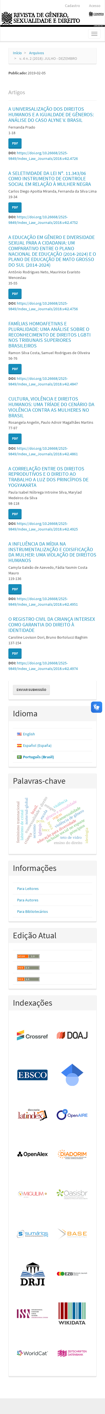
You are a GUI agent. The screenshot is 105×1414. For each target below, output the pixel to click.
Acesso (95, 5)
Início (17, 52)
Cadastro (72, 5)
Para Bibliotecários (32, 911)
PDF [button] (15, 143)
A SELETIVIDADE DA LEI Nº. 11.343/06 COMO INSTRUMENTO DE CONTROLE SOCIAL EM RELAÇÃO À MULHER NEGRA (49, 179)
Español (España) (37, 745)
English (29, 733)
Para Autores (27, 900)
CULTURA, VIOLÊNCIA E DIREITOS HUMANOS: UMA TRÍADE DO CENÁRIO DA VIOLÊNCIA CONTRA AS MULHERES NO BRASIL (51, 406)
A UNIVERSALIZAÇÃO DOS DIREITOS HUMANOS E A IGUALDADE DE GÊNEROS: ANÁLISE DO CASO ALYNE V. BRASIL (51, 114)
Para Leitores (28, 888)
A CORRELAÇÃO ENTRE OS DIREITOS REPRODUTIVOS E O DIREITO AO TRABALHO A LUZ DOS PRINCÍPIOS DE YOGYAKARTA (48, 476)
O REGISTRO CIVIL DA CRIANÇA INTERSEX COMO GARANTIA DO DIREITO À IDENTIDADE (51, 624)
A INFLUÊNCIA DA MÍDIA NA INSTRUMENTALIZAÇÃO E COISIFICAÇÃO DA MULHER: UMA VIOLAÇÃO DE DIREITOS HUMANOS (52, 552)
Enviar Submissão (31, 690)
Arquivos (36, 52)
